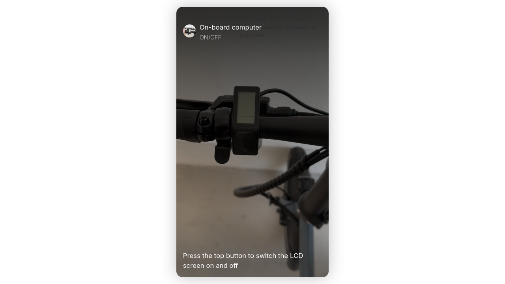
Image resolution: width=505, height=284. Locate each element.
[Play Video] (186, 239)
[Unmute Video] (319, 239)
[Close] (319, 32)
